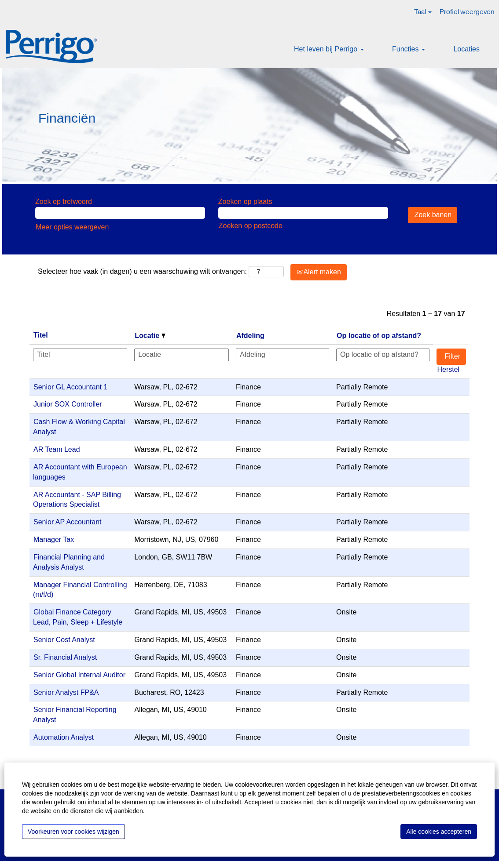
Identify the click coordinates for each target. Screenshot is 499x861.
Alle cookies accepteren (438, 831)
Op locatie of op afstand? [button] (379, 335)
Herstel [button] (448, 369)
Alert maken (318, 272)
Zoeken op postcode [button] (251, 225)
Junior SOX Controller (67, 404)
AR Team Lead (56, 449)
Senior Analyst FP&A (66, 692)
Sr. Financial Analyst (65, 657)
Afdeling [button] (250, 335)
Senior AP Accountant (67, 522)
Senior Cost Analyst (64, 639)
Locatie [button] (150, 335)
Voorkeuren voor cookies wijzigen (73, 831)
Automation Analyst (63, 737)
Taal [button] (423, 11)
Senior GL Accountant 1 (70, 387)
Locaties (466, 49)
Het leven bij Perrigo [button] (329, 49)
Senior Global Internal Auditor (79, 675)
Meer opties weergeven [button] (72, 227)
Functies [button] (408, 49)
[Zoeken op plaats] (303, 213)
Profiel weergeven (467, 11)
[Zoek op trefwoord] (120, 213)
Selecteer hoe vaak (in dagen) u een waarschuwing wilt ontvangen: (142, 271)
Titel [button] (40, 335)
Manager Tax (53, 539)
